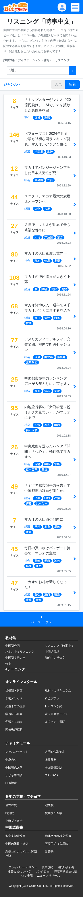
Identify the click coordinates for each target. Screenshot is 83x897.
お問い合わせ (66, 867)
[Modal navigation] (75, 7)
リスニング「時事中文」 (61, 645)
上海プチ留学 (14, 821)
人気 (58, 84)
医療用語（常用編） (58, 843)
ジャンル (11, 84)
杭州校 (9, 813)
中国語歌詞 (52, 651)
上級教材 (50, 759)
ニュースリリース (48, 875)
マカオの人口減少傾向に (43, 519)
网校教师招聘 (14, 729)
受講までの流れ (15, 706)
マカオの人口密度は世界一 (45, 253)
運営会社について (19, 871)
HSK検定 (11, 783)
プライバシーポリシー (22, 867)
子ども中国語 (14, 775)
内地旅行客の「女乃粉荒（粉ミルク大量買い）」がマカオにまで (47, 412)
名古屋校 (11, 805)
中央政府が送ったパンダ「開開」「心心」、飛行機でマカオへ (47, 451)
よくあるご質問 (55, 721)
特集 (8, 663)
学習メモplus (13, 721)
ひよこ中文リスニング (19, 651)
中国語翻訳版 (53, 767)
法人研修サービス (56, 714)
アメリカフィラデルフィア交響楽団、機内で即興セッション (47, 344)
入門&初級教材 (54, 751)
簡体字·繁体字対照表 (58, 836)
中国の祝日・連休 (16, 843)
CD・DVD (51, 775)
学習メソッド (14, 698)
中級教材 (11, 759)
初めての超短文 (55, 657)
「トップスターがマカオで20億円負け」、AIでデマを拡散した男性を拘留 (47, 105)
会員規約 (47, 867)
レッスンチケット (16, 751)
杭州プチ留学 (53, 813)
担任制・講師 (14, 690)
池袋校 (49, 805)
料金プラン (52, 698)
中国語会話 (12, 645)
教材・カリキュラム (58, 690)
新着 (72, 84)
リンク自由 (42, 871)
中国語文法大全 (15, 657)
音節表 (49, 851)
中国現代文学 (14, 767)
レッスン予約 (53, 706)
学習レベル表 (14, 714)
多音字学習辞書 (15, 836)
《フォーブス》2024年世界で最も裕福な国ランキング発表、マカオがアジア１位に (47, 139)
